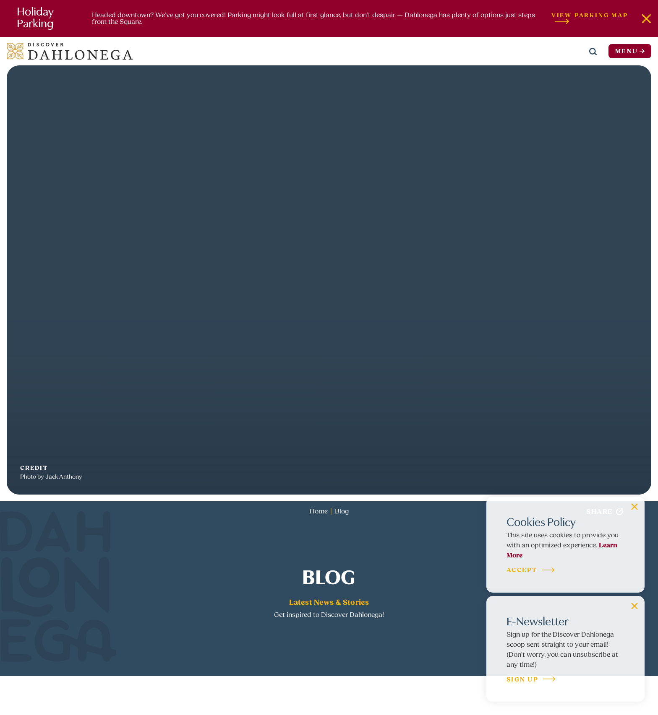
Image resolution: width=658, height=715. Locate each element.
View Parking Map (589, 18)
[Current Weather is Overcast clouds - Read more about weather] (563, 51)
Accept (531, 570)
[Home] (70, 51)
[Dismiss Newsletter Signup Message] (634, 606)
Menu (630, 51)
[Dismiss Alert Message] (646, 18)
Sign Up (531, 680)
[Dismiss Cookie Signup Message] (634, 506)
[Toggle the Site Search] (593, 51)
